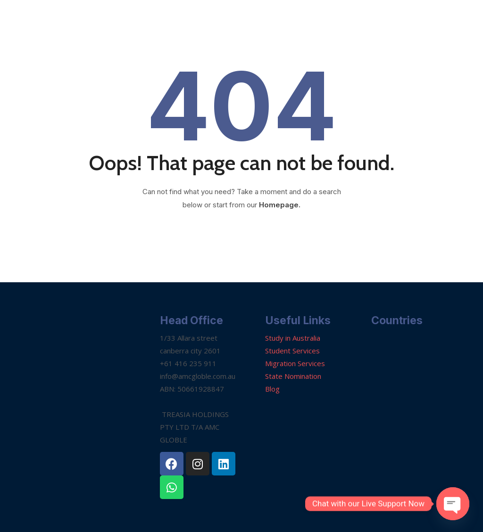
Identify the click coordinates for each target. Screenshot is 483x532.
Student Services (292, 350)
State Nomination (293, 376)
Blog (272, 388)
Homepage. (279, 204)
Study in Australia (292, 338)
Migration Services (295, 363)
